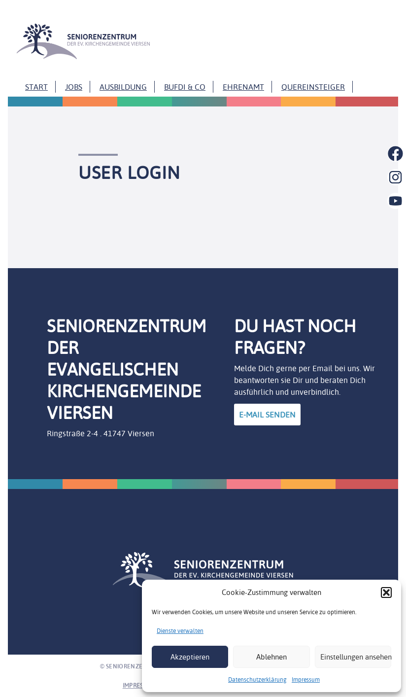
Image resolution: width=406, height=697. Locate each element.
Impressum (306, 679)
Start (36, 87)
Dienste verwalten (180, 630)
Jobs (73, 87)
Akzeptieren (189, 657)
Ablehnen (271, 657)
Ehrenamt (243, 87)
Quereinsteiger (313, 87)
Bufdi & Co (184, 87)
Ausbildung (123, 87)
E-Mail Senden (267, 414)
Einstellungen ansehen (355, 657)
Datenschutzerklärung (257, 679)
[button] (386, 592)
